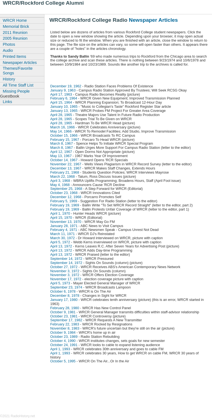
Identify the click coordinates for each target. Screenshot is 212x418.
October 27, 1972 (64, 267)
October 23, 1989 (64, 337)
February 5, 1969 (63, 201)
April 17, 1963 (61, 94)
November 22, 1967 (65, 164)
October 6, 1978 (63, 291)
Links (7, 101)
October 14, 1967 (64, 160)
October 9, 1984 (63, 332)
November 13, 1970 (65, 222)
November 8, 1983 (64, 328)
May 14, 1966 (61, 131)
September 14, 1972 (66, 259)
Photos (9, 44)
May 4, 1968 (60, 185)
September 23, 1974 (66, 287)
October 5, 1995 (63, 361)
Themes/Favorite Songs (18, 70)
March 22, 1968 (62, 176)
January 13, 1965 (64, 111)
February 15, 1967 (64, 139)
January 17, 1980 (64, 300)
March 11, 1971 (62, 234)
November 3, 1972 (64, 271)
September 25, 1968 (66, 189)
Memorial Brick (16, 26)
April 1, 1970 (60, 213)
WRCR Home (15, 20)
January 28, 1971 (64, 226)
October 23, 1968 (64, 193)
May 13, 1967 (61, 156)
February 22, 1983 (64, 324)
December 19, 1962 (65, 86)
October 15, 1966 (64, 135)
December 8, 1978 (64, 295)
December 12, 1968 (65, 197)
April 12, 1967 (61, 152)
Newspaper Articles (153, 20)
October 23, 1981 (64, 316)
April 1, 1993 (60, 349)
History (9, 79)
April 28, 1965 (61, 115)
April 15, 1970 (61, 217)
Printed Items (14, 56)
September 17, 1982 (66, 320)
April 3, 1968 (60, 181)
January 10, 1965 (64, 106)
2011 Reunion (15, 32)
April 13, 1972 (61, 246)
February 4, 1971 (63, 230)
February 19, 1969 (64, 205)
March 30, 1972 (62, 238)
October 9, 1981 (63, 312)
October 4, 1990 (63, 341)
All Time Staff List (18, 85)
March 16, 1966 (62, 127)
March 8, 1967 (61, 143)
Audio (8, 50)
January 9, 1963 (63, 90)
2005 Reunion (15, 38)
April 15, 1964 (61, 102)
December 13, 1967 (65, 168)
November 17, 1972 (65, 279)
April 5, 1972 (60, 242)
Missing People (16, 91)
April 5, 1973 (60, 283)
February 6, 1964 (63, 98)
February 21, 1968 (64, 172)
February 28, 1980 (64, 308)
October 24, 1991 (64, 345)
